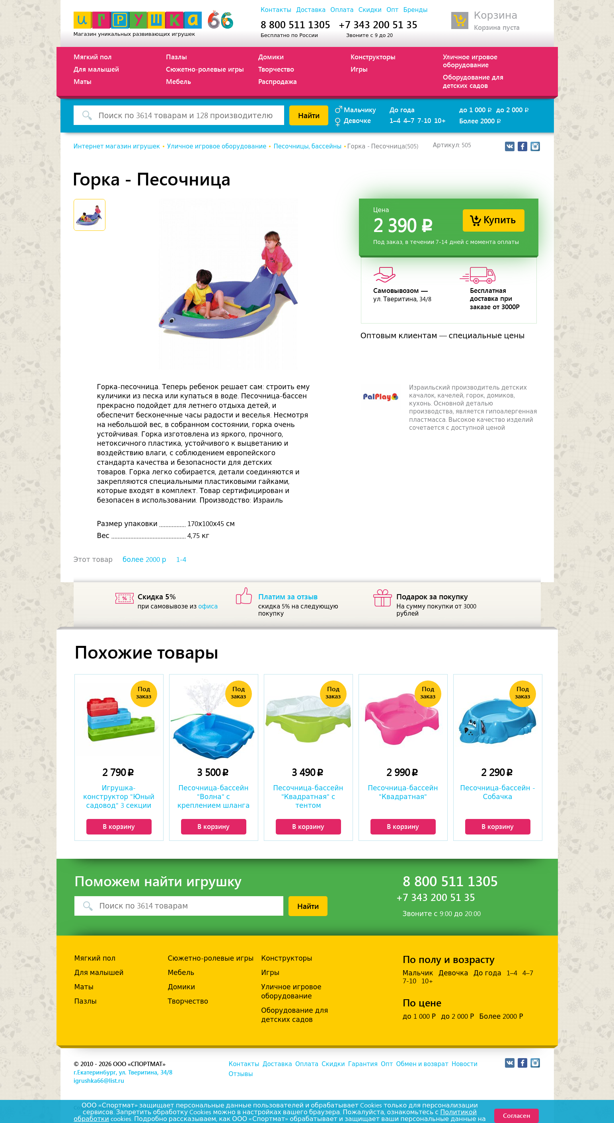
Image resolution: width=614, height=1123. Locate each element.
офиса (208, 606)
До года (402, 109)
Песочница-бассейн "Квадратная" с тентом (308, 796)
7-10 (424, 120)
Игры (359, 68)
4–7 (408, 120)
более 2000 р (144, 559)
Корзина (496, 15)
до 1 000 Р (419, 1016)
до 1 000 (476, 109)
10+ (440, 120)
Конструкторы (373, 56)
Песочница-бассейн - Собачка (497, 792)
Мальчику (360, 109)
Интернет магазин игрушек (117, 146)
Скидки (370, 10)
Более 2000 (480, 120)
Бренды (415, 10)
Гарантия (363, 1064)
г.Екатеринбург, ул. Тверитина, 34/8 (123, 1072)
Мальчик (418, 973)
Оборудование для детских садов (473, 80)
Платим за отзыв (288, 596)
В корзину (119, 826)
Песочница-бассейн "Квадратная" (403, 792)
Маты (83, 81)
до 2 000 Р (457, 1016)
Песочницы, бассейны (307, 146)
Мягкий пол (93, 56)
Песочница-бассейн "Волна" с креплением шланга (213, 796)
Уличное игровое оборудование (470, 60)
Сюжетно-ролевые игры (205, 68)
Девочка (453, 973)
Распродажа (277, 81)
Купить (499, 219)
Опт (392, 10)
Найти (309, 115)
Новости (465, 1064)
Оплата (341, 10)
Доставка (311, 10)
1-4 (181, 559)
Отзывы (241, 1074)
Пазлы (176, 56)
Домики (271, 56)
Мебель (178, 81)
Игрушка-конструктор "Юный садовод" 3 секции (118, 796)
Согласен (516, 1115)
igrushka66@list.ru (99, 1080)
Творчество (276, 68)
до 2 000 (513, 109)
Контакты (276, 10)
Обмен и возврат (422, 1064)
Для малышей (96, 68)
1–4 (395, 120)
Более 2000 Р (501, 1016)
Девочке (357, 120)
